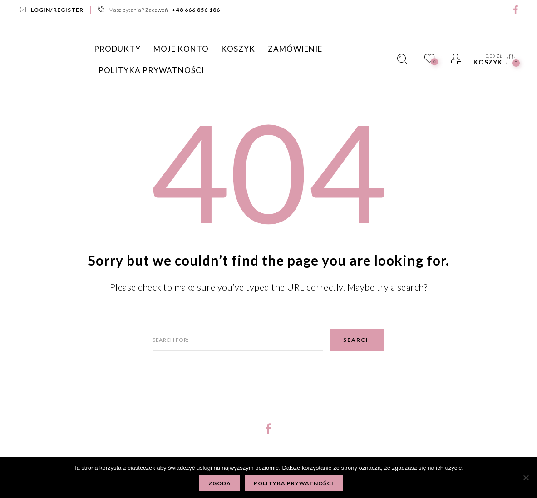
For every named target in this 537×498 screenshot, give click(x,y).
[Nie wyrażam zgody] (525, 477)
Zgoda (219, 483)
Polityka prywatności (294, 483)
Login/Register (57, 9)
